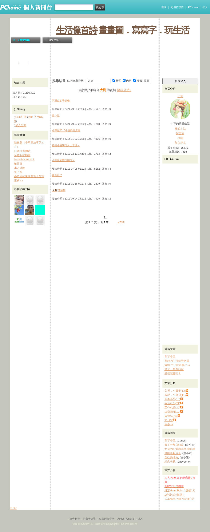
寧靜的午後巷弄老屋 (177, 360)
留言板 (180, 133)
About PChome (125, 518)
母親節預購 (177, 7)
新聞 (163, 7)
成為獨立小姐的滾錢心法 (180, 498)
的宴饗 (59, 190)
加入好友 (180, 142)
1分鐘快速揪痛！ (175, 494)
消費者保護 (89, 518)
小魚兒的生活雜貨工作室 (29, 176)
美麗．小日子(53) (175, 390)
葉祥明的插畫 (22, 155)
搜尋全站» (124, 90)
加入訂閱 (20, 125)
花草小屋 (170, 356)
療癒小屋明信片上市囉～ (66, 145)
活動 (23, 62)
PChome (193, 7)
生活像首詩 (76, 30)
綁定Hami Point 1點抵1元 (180, 490)
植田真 (18, 163)
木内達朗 (19, 167)
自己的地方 (171, 457)
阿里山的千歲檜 (61, 100)
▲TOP (120, 222)
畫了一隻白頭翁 (174, 369)
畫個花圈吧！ (173, 373)
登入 (204, 7)
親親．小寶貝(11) (175, 394)
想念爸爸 (170, 461)
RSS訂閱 (21, 116)
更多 (169, 424)
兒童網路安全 (106, 518)
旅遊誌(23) (171, 416)
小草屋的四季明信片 (63, 160)
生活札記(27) (172, 403)
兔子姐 (18, 172)
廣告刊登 (75, 518)
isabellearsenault (24, 159)
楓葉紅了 (57, 175)
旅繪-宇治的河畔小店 (177, 365)
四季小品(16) (172, 399)
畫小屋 (56, 115)
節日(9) (169, 420)
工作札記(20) (172, 407)
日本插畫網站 (22, 151)
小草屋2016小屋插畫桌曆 (66, 130)
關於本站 (180, 128)
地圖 (180, 138)
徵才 (140, 518)
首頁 (14, 62)
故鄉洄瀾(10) (172, 411)
